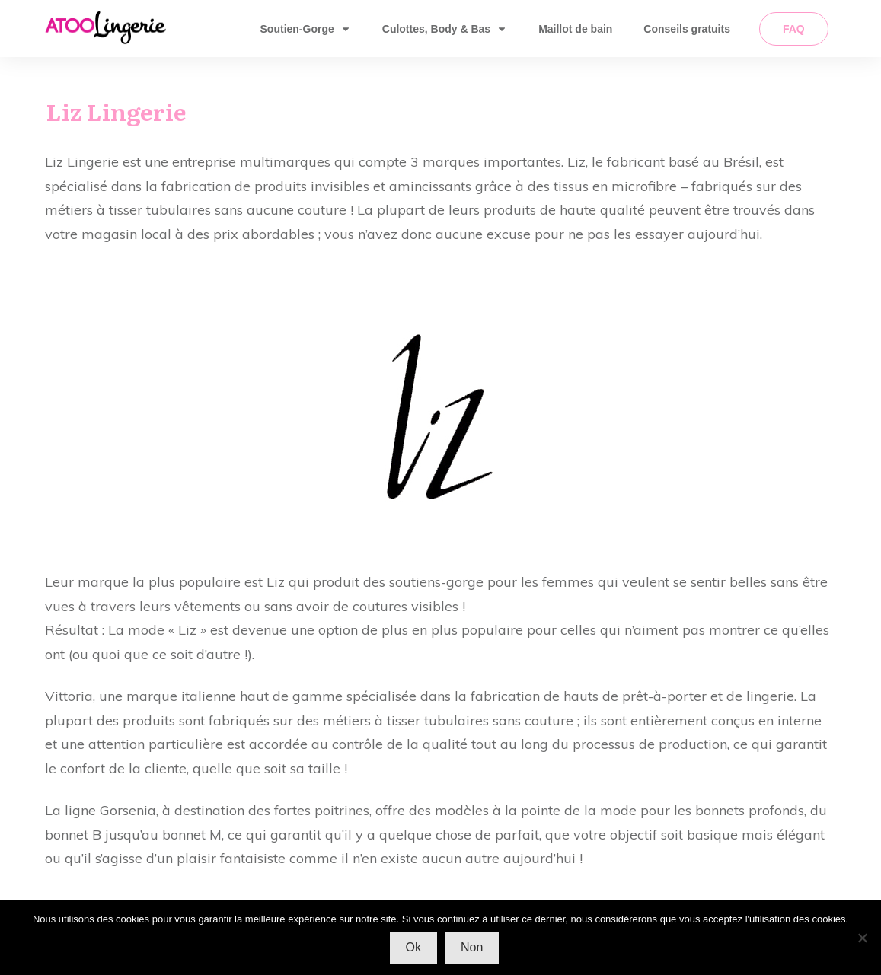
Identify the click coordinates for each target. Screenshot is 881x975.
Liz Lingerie (116, 111)
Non (472, 947)
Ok (413, 947)
